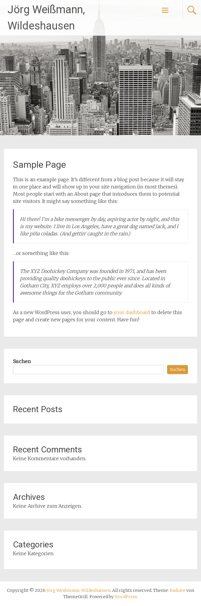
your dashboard (132, 312)
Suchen (22, 361)
